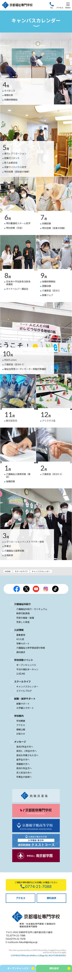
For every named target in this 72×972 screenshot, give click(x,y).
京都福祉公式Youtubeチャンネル (36, 589)
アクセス (59, 7)
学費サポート (23, 643)
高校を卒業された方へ (27, 755)
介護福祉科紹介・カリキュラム (31, 609)
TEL (51, 7)
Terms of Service (53, 952)
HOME (8, 571)
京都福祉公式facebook (16, 589)
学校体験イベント (23, 660)
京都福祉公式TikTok (55, 589)
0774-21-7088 (17, 935)
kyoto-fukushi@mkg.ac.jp (25, 942)
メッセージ (20, 741)
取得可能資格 (23, 613)
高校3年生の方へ (24, 746)
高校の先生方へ (24, 768)
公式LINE (20, 673)
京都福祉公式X (26, 589)
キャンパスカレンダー (27, 686)
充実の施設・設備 (25, 617)
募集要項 (20, 635)
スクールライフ (21, 571)
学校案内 (19, 715)
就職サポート (23, 703)
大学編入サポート (25, 708)
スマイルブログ (24, 690)
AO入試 (20, 639)
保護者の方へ (23, 764)
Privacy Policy (60, 950)
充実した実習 (23, 622)
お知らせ (20, 733)
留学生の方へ (23, 759)
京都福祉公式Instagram (45, 589)
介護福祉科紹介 (22, 604)
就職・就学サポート (24, 698)
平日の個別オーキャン (27, 669)
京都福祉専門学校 (17, 5)
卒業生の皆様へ (24, 777)
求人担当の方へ (24, 772)
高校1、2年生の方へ (26, 751)
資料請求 (20, 652)
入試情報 (19, 629)
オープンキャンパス (26, 665)
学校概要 (20, 720)
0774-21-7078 (17, 939)
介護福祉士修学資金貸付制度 (30, 647)
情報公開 (20, 729)
